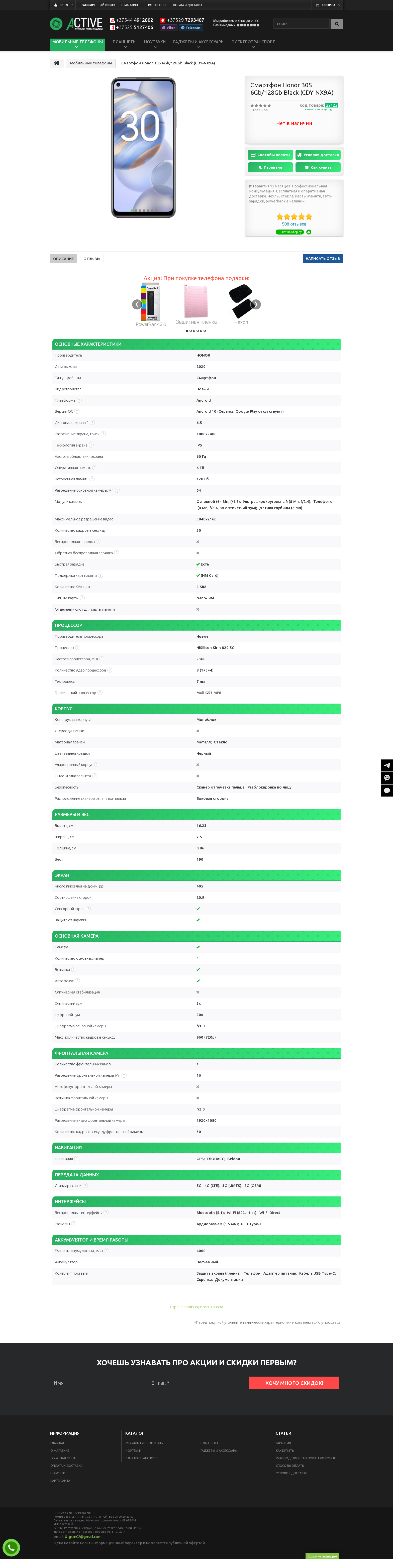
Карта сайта (60, 1480)
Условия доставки (318, 154)
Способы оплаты (270, 154)
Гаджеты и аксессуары (219, 1450)
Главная (57, 1443)
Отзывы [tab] (91, 259)
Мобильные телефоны (144, 1443)
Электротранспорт (141, 1458)
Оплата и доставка (66, 1465)
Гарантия (270, 167)
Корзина (328, 5)
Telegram (191, 27)
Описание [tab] (63, 259)
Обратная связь (63, 1458)
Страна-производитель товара (196, 1307)
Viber (168, 27)
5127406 (134, 27)
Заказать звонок (13, 1547)
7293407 (185, 20)
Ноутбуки (133, 1450)
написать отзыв (323, 258)
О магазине (59, 1450)
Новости (57, 1473)
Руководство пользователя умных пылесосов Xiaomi (310, 1458)
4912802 (134, 20)
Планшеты (209, 1443)
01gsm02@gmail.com (83, 1536)
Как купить (318, 167)
